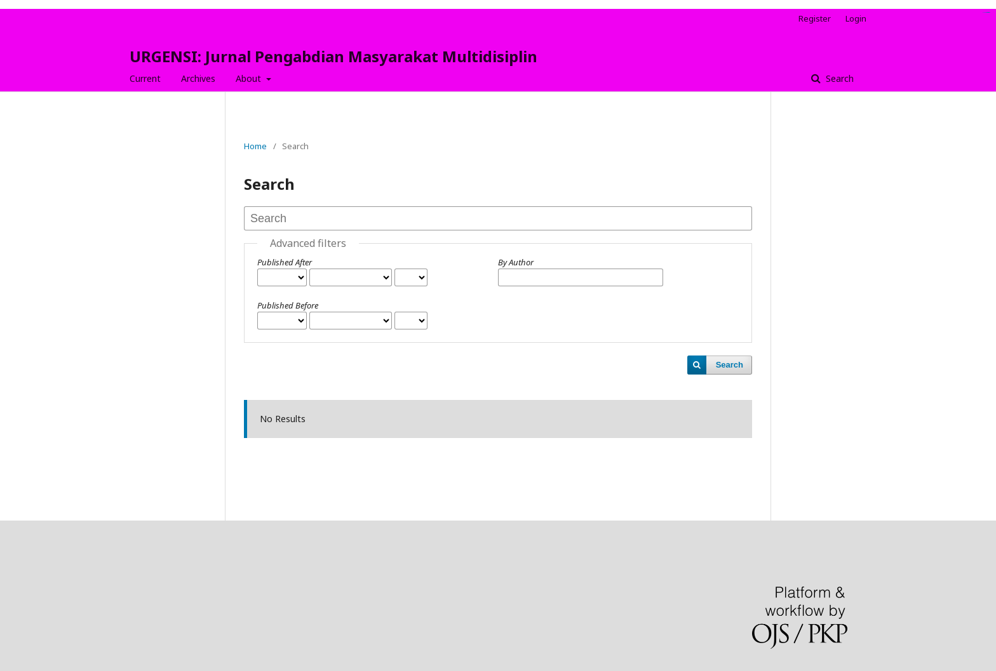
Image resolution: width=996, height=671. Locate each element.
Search (838, 78)
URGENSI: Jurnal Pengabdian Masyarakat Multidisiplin (333, 56)
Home (255, 146)
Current (145, 78)
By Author (516, 262)
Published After (284, 262)
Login (855, 18)
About (250, 78)
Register (814, 18)
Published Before (287, 305)
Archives (198, 78)
